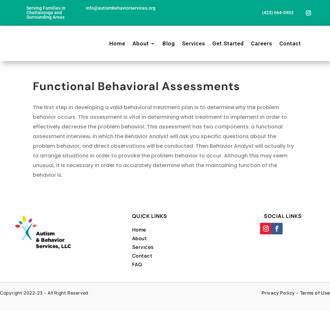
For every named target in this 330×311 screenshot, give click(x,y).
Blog (168, 43)
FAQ (137, 264)
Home (117, 43)
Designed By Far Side (187, 300)
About (140, 43)
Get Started (228, 43)
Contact (290, 43)
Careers (261, 43)
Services (193, 43)
